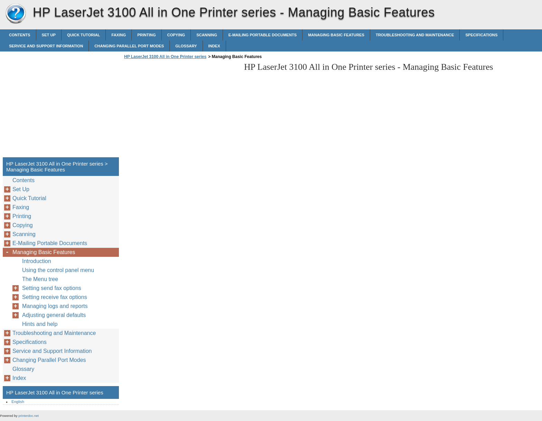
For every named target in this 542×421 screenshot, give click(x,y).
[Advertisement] (180, 110)
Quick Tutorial (83, 35)
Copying (176, 35)
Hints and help (39, 324)
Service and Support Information (46, 46)
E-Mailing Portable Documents (262, 35)
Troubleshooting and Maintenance (415, 35)
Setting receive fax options (54, 297)
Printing (146, 35)
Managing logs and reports (54, 306)
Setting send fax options (51, 288)
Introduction (36, 261)
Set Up (49, 35)
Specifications (481, 35)
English (17, 402)
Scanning (206, 35)
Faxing (118, 35)
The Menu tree (40, 279)
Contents (19, 35)
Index (214, 46)
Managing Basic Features (336, 35)
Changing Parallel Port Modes (129, 46)
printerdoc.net (28, 416)
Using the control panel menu (58, 270)
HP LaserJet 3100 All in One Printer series (15, 13)
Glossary (186, 46)
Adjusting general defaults (54, 315)
